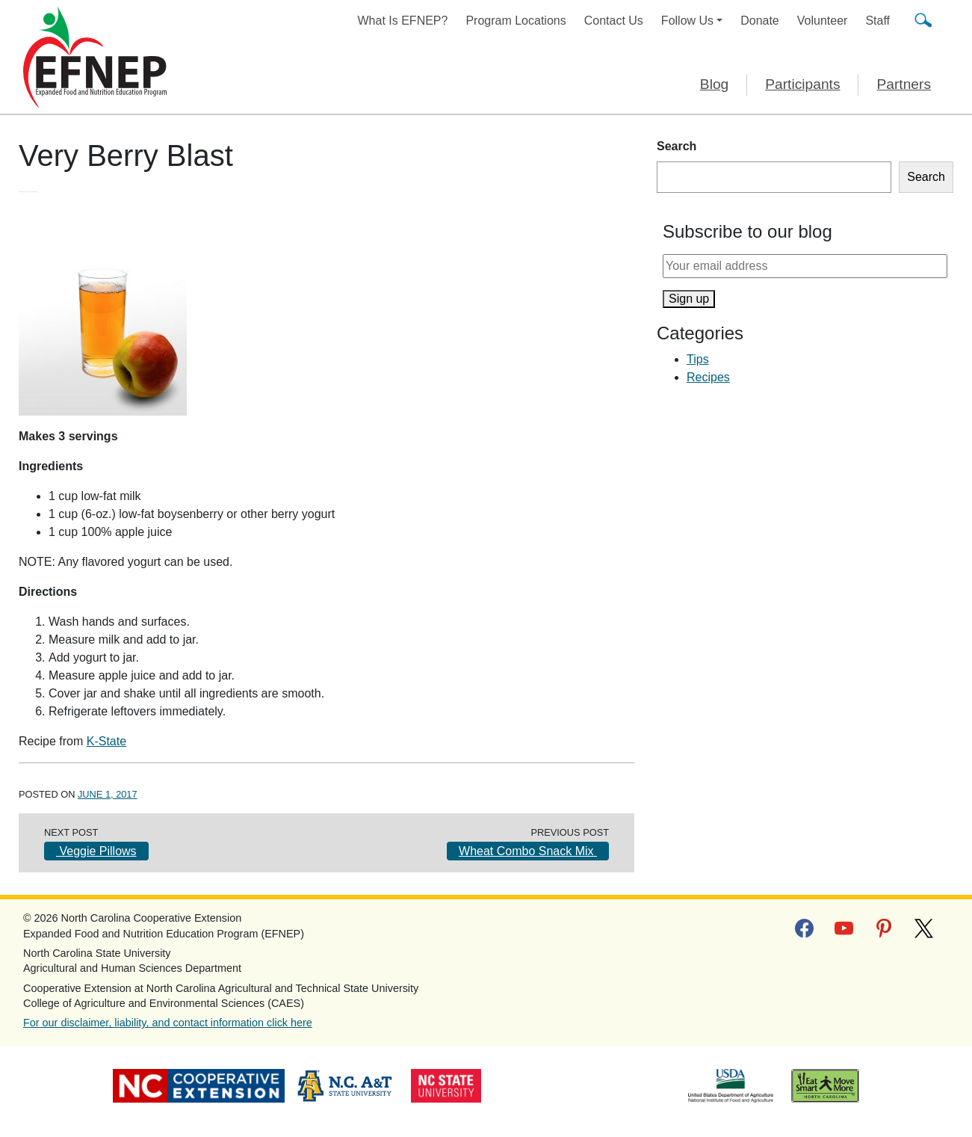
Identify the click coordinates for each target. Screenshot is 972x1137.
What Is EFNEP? (403, 20)
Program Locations (515, 20)
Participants (802, 84)
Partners (903, 84)
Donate (759, 20)
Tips (698, 359)
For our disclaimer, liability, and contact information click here (167, 1023)
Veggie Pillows (96, 851)
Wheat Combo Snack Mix (528, 851)
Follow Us (687, 20)
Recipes (708, 377)
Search (676, 146)
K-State (106, 741)
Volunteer (822, 20)
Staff (877, 20)
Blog (714, 84)
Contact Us (613, 20)
